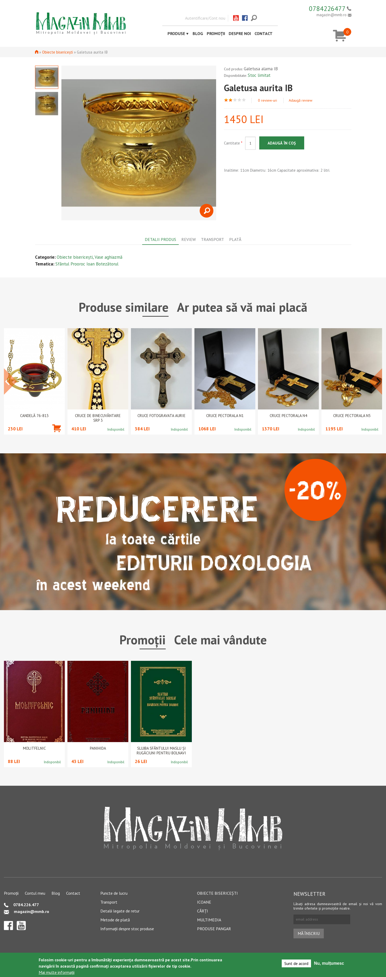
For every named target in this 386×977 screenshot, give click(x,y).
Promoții (216, 33)
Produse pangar (214, 928)
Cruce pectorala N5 (352, 415)
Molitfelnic (34, 748)
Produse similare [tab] (124, 307)
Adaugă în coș (282, 143)
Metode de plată (115, 919)
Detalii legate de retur (120, 911)
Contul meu (35, 893)
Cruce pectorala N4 (288, 415)
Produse (176, 33)
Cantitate (233, 143)
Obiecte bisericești (57, 52)
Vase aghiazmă (108, 257)
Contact (264, 33)
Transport (108, 902)
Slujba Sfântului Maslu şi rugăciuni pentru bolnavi (161, 750)
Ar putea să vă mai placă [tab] (242, 307)
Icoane (204, 902)
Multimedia (209, 919)
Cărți (202, 911)
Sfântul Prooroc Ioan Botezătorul (86, 264)
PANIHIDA (98, 748)
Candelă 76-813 (34, 415)
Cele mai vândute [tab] (220, 640)
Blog (198, 33)
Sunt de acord (296, 963)
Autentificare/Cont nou (205, 18)
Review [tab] (188, 239)
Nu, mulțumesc (329, 963)
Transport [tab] (212, 239)
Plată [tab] (235, 239)
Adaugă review (300, 100)
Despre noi (240, 33)
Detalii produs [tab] (160, 239)
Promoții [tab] (142, 640)
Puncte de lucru (114, 893)
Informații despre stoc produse (127, 928)
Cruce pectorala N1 (225, 415)
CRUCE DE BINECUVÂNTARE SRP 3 (98, 418)
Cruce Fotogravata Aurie (161, 415)
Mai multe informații (56, 972)
